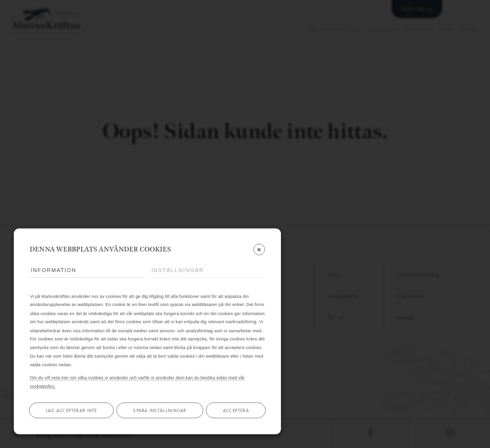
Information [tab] (53, 270)
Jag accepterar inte (71, 410)
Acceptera (236, 410)
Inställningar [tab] (177, 270)
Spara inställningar (159, 410)
